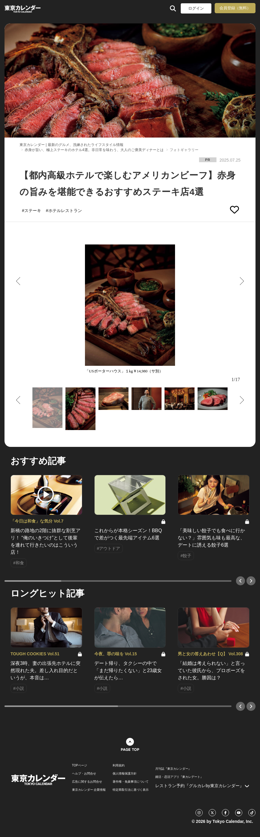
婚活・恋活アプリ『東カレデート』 (179, 776)
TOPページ (79, 765)
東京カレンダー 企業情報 (89, 789)
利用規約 (119, 765)
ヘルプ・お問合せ (84, 773)
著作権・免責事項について (131, 781)
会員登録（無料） (235, 8)
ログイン (196, 8)
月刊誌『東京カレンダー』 (173, 768)
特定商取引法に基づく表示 (131, 789)
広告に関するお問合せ (87, 781)
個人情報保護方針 (125, 773)
